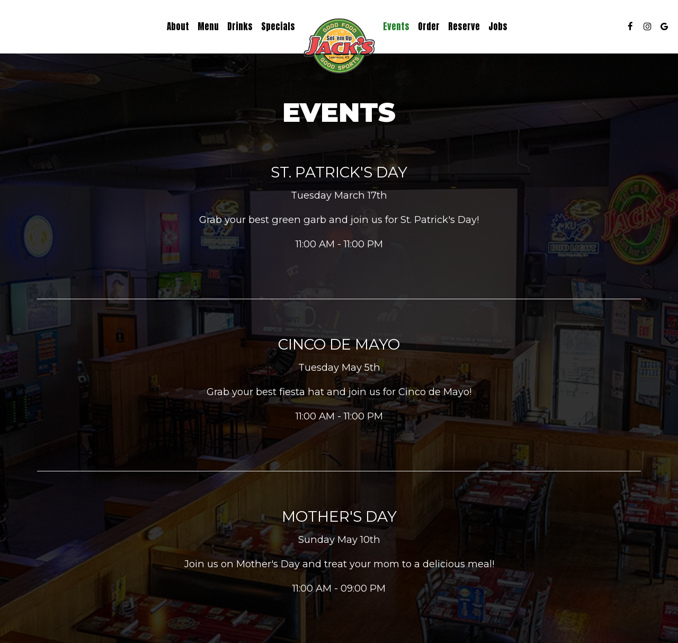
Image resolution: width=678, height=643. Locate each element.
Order (429, 26)
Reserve (464, 26)
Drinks (240, 26)
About (178, 26)
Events (396, 26)
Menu (208, 26)
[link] (339, 47)
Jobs (497, 26)
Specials (278, 26)
